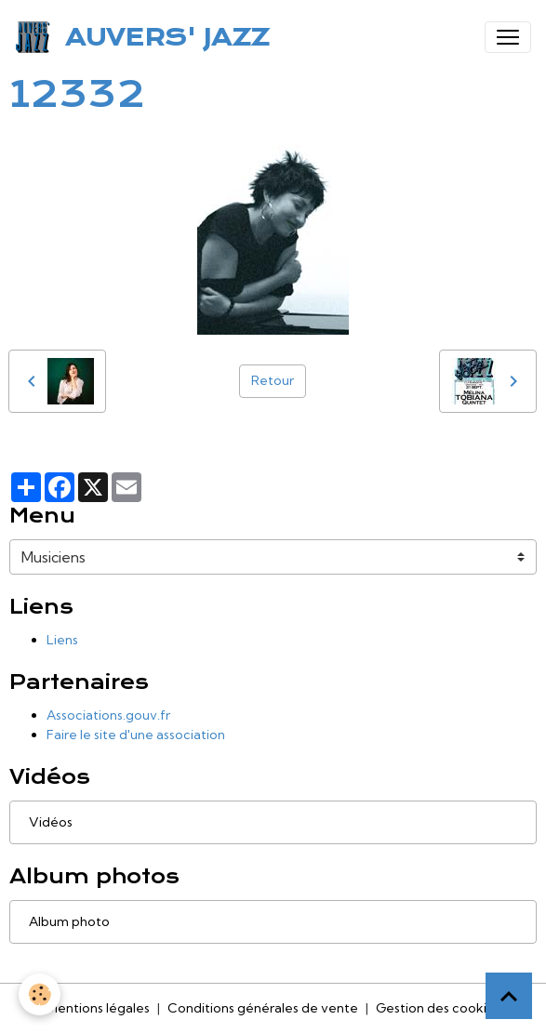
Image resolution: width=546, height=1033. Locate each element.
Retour (272, 380)
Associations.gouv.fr (108, 715)
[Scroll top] (509, 996)
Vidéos (51, 822)
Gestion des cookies (438, 1008)
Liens (62, 639)
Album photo (69, 921)
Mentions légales (98, 1008)
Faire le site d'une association (136, 734)
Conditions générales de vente (262, 1008)
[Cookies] (39, 994)
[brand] (145, 37)
